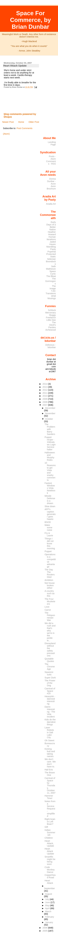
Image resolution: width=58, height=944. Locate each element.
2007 (45, 405)
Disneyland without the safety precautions (50, 649)
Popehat (51, 251)
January (49, 922)
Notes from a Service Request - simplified (50, 808)
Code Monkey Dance (50, 869)
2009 (45, 399)
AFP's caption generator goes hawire (50, 514)
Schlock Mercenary (50, 311)
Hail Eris (49, 769)
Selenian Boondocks (51, 261)
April (47, 908)
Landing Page (52, 143)
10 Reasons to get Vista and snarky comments (50, 471)
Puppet (48, 551)
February (49, 917)
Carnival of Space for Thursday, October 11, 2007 (50, 785)
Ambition (49, 580)
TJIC (53, 291)
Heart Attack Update (15, 65)
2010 (45, 396)
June (48, 902)
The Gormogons (50, 281)
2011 (45, 393)
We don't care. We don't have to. (50, 763)
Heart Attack (49, 881)
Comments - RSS (51, 162)
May (47, 905)
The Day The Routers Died (50, 573)
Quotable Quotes (49, 659)
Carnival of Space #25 (50, 691)
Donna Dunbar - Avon (51, 181)
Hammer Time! (49, 797)
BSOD (48, 522)
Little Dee (51, 320)
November (50, 413)
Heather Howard (52, 233)
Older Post (33, 122)
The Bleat (51, 276)
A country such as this (49, 593)
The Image (53, 287)
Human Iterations (51, 238)
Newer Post (8, 122)
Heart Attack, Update (49, 843)
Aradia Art (51, 204)
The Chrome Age (50, 666)
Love (47, 607)
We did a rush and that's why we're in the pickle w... (50, 632)
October (49, 419)
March (48, 911)
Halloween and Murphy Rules (50, 456)
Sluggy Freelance (51, 316)
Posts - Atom (52, 157)
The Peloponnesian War (50, 616)
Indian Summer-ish (50, 832)
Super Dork (50, 677)
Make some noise (48, 527)
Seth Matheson (51, 267)
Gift (46, 827)
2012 (45, 390)
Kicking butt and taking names (50, 753)
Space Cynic (52, 272)
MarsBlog (51, 246)
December (50, 408)
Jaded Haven (52, 243)
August (48, 894)
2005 (45, 931)
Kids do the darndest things (50, 722)
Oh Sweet (49, 740)
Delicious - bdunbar (50, 346)
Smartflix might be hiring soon (50, 860)
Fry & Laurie (49, 534)
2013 (45, 387)
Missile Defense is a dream (50, 499)
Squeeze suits (49, 673)
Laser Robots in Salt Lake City (49, 732)
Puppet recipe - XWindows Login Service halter (50, 443)
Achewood (50, 330)
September (49, 888)
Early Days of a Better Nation (51, 226)
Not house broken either (50, 585)
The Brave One (50, 773)
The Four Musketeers (50, 601)
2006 (45, 927)
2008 (45, 402)
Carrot (48, 610)
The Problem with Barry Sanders (50, 429)
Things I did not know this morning (50, 543)
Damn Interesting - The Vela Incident (50, 712)
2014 (45, 384)
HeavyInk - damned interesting (50, 700)
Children (49, 838)
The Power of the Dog (50, 683)
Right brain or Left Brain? (50, 821)
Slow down (50, 506)
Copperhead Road (50, 876)
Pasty (53, 249)
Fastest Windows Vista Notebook (50, 488)
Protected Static (51, 255)
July (47, 899)
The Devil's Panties (52, 325)
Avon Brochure (51, 187)
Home (21, 122)
